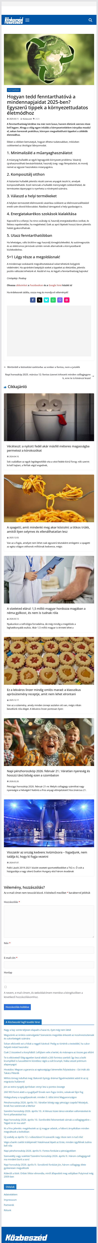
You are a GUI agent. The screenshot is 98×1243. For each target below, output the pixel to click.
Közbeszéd (27, 119)
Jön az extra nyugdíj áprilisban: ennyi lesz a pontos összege (34, 1086)
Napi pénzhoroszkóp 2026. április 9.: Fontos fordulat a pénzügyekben (40, 1150)
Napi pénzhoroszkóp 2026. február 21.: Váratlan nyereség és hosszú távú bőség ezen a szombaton (48, 773)
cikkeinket (21, 285)
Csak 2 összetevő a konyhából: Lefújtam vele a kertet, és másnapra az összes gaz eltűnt (49, 1052)
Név (7, 943)
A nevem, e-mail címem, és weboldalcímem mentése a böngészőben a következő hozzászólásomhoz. (43, 995)
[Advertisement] (49, 331)
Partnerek (9, 1204)
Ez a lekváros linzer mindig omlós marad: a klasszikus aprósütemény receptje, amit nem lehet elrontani (44, 692)
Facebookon (36, 285)
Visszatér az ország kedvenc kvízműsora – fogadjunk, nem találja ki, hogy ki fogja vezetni (47, 854)
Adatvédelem (10, 1194)
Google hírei (55, 285)
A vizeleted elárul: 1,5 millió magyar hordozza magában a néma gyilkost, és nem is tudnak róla (46, 611)
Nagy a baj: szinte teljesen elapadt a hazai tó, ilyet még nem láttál (37, 1029)
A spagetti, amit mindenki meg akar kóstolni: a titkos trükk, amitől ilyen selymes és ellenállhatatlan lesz (48, 529)
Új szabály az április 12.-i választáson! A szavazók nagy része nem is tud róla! (43, 1136)
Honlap (8, 972)
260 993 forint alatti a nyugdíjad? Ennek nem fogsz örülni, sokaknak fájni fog (43, 1092)
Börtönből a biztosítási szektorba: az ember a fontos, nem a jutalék (42, 367)
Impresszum (10, 1199)
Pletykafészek (13, 90)
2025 (37, 119)
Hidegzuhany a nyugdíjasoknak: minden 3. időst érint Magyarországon (40, 1097)
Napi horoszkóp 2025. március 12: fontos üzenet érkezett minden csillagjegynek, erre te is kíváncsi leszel (49, 376)
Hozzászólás (12, 902)
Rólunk (7, 1210)
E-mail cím (10, 957)
